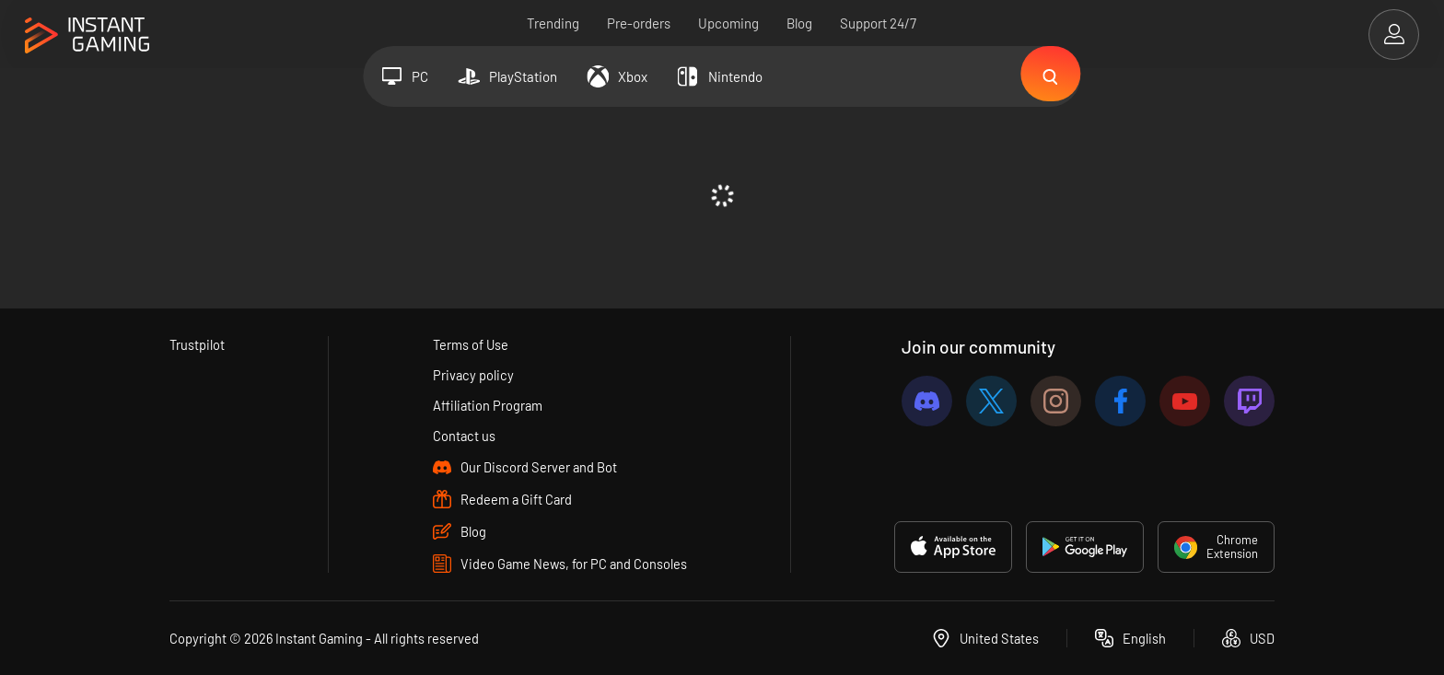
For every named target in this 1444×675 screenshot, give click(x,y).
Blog (800, 23)
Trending (554, 23)
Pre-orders (639, 23)
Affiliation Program (487, 405)
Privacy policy (473, 375)
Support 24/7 (879, 23)
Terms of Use (470, 344)
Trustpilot (197, 344)
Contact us (463, 435)
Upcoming (729, 23)
